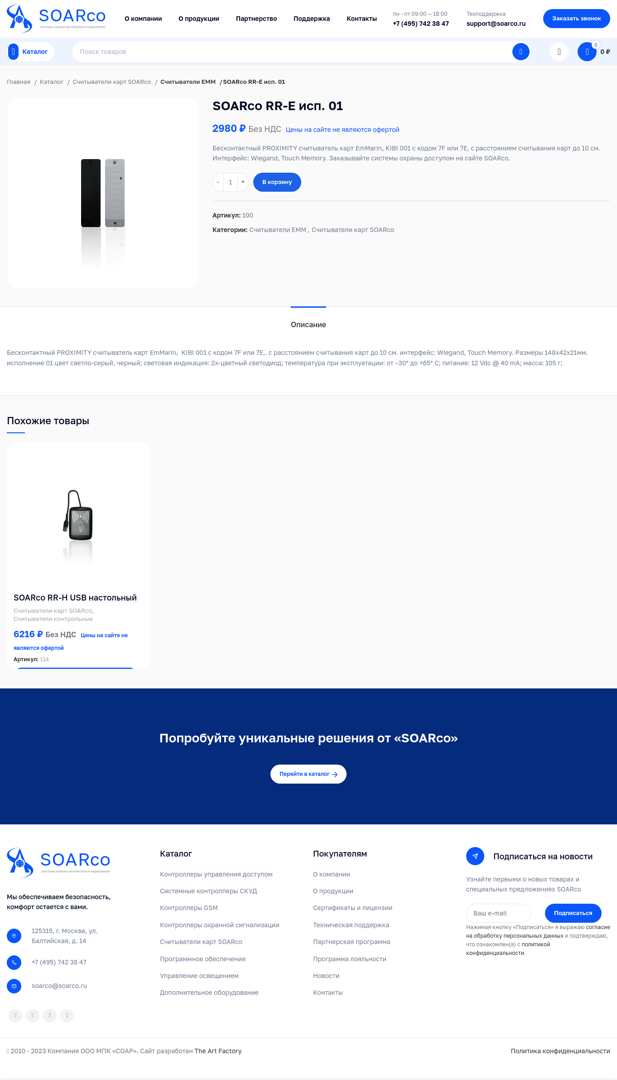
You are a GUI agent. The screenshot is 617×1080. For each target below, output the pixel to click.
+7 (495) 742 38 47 (421, 27)
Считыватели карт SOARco (113, 97)
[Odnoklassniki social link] (15, 1031)
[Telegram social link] (67, 1031)
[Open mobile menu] (30, 63)
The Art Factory (217, 1066)
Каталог (52, 97)
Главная (19, 97)
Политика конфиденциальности (560, 1066)
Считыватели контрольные (53, 634)
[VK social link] (50, 1031)
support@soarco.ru (496, 27)
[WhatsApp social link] (32, 1031)
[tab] (308, 336)
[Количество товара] (230, 198)
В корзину (277, 197)
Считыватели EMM (188, 97)
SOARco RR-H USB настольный (75, 613)
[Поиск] (301, 63)
